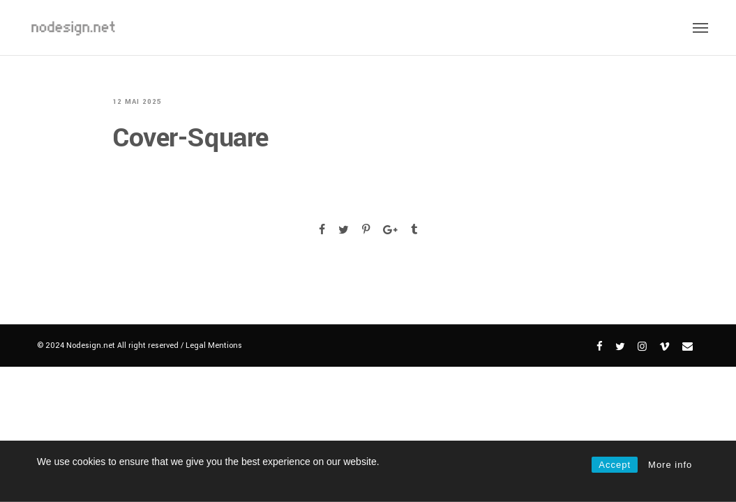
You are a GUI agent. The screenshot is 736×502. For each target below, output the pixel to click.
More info (670, 464)
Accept (615, 464)
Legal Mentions (214, 345)
